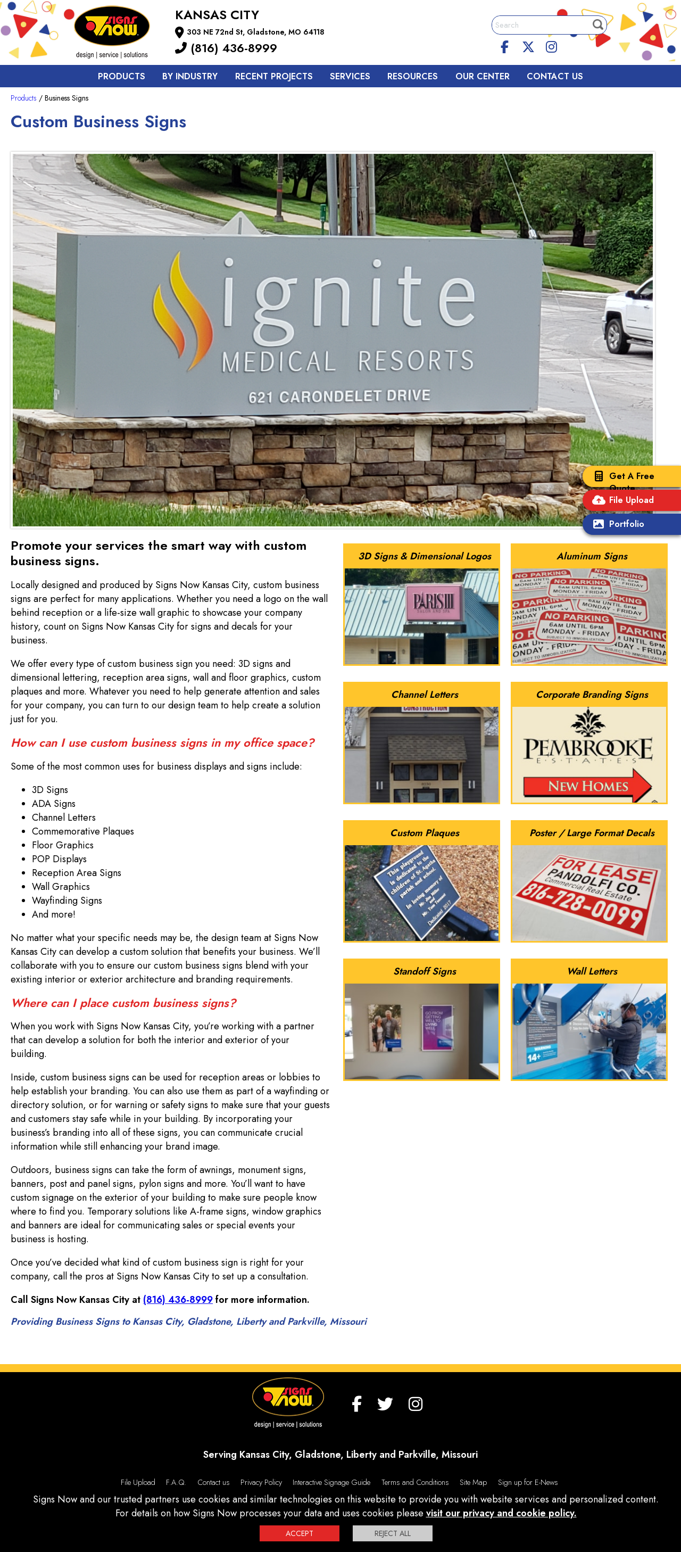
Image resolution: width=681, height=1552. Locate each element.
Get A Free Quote (621, 482)
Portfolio (616, 525)
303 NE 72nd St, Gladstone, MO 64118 (256, 32)
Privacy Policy (261, 1482)
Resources (412, 76)
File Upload (621, 501)
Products (121, 76)
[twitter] (528, 45)
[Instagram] (551, 45)
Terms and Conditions (415, 1482)
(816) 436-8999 (226, 47)
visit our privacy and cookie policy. (501, 1513)
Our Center (482, 76)
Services (350, 76)
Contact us (555, 76)
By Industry (190, 76)
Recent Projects (274, 76)
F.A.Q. (176, 1482)
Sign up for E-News (528, 1482)
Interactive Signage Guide (331, 1482)
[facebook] (504, 45)
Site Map (473, 1482)
